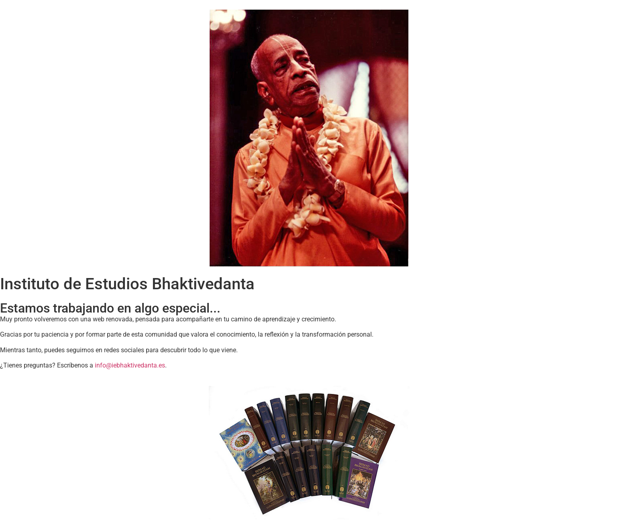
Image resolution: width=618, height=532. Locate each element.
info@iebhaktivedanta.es (130, 365)
